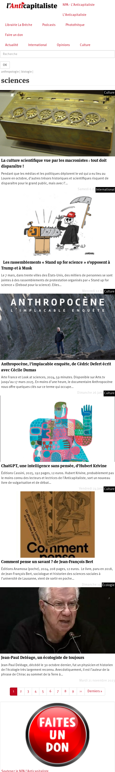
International (37, 45)
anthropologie (10, 71)
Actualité (11, 45)
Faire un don (14, 35)
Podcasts (48, 25)
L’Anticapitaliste (74, 15)
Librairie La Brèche (18, 25)
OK (5, 65)
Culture (85, 45)
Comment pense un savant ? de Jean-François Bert (47, 561)
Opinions (63, 45)
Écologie (108, 585)
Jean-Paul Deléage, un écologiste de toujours (42, 657)
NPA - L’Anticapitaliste (79, 5)
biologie (26, 71)
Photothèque (75, 25)
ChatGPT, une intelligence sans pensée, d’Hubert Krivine (54, 465)
